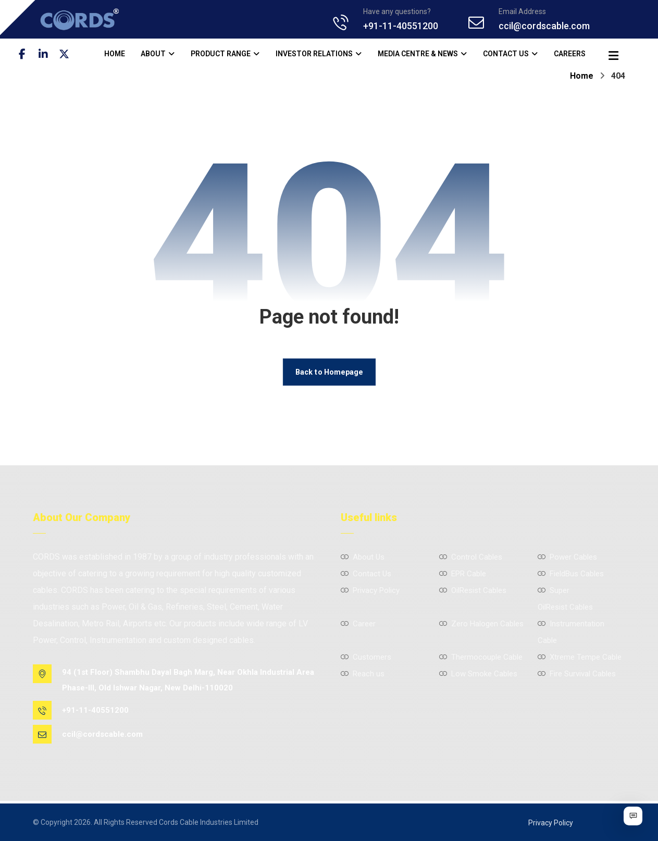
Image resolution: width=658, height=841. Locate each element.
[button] (22, 54)
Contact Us (366, 573)
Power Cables (567, 557)
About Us (362, 557)
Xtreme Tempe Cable (580, 657)
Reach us (362, 673)
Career (358, 623)
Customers (366, 657)
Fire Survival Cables (577, 673)
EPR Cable (462, 573)
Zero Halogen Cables (481, 623)
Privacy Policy (370, 590)
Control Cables (470, 557)
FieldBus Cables (571, 573)
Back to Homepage (329, 371)
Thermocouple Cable (481, 657)
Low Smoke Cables (478, 673)
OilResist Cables (472, 590)
